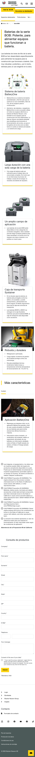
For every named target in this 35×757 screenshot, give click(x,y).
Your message (5, 642)
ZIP (2, 604)
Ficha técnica (21, 17)
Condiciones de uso (7, 740)
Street (3, 575)
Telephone (4, 632)
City (2, 584)
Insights (6, 702)
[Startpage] (10, 3)
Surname (4, 565)
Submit (5, 670)
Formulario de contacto (11, 713)
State (3, 594)
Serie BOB (17, 23)
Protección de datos (7, 737)
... (10, 23)
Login (6, 692)
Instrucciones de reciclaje (9, 744)
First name (4, 556)
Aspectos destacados (8, 17)
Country (4, 613)
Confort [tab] (3, 391)
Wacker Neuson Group (11, 698)
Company (4, 546)
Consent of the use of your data (11, 657)
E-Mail (3, 623)
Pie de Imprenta (6, 733)
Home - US (5, 23)
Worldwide (7, 695)
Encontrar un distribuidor (23, 11)
